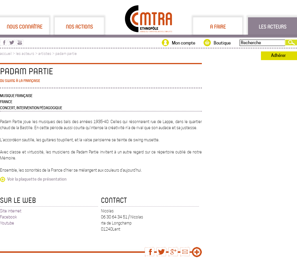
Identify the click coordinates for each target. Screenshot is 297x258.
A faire (218, 26)
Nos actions (79, 26)
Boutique (222, 43)
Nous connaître (24, 26)
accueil (6, 53)
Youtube (7, 223)
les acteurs (25, 53)
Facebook (8, 217)
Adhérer (278, 55)
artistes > (46, 53)
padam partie (66, 53)
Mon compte (183, 43)
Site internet (10, 211)
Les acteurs (272, 26)
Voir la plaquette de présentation (37, 179)
